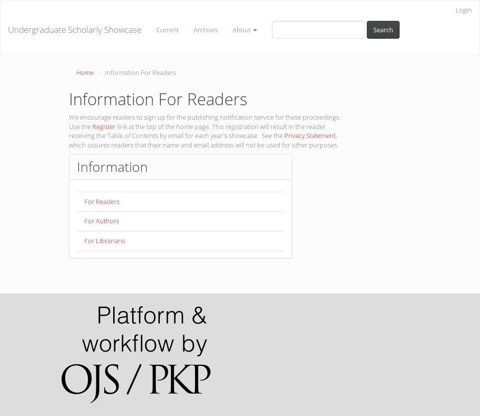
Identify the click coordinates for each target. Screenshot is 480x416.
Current (167, 29)
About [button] (245, 29)
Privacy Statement (310, 135)
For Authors (101, 220)
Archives (206, 29)
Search (383, 29)
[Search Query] (318, 30)
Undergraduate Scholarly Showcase (74, 29)
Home (85, 72)
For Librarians (104, 240)
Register (104, 126)
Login (464, 9)
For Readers (102, 201)
